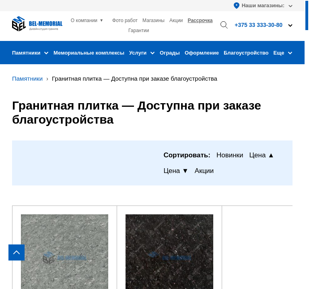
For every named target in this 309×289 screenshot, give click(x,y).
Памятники (30, 53)
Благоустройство (246, 53)
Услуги (142, 53)
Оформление (202, 53)
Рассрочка (200, 20)
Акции (176, 20)
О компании (84, 20)
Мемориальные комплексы (89, 53)
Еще (283, 53)
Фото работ (125, 20)
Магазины (153, 20)
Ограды (170, 53)
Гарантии (138, 30)
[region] (154, 144)
